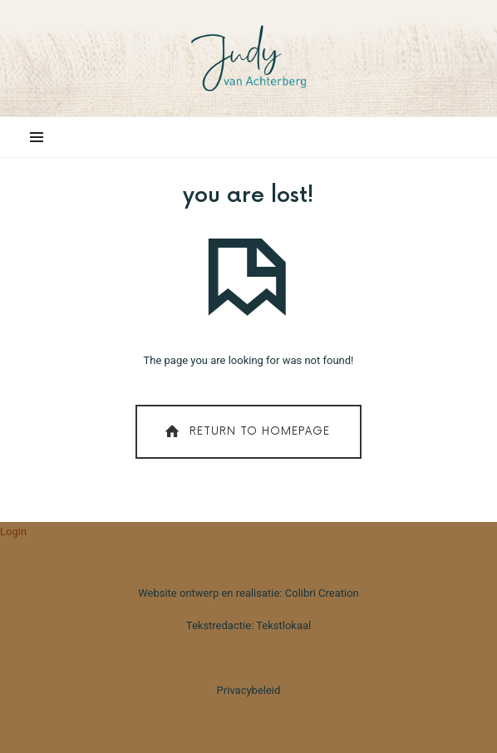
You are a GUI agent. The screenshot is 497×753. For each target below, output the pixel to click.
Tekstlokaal (283, 625)
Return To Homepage (245, 431)
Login (13, 531)
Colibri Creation (322, 593)
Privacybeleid (249, 690)
